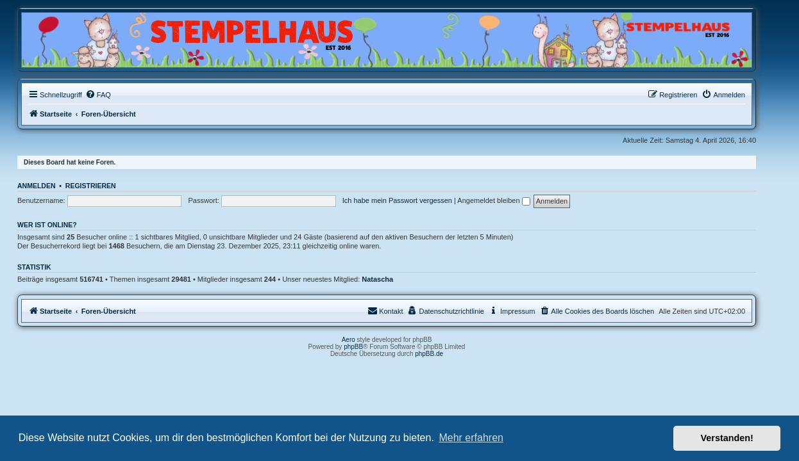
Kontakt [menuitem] (398, 310)
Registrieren (103, 186)
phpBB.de (442, 353)
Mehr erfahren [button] (471, 437)
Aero (361, 339)
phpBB (366, 346)
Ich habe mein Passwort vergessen (410, 200)
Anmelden (49, 186)
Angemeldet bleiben (506, 200)
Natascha (390, 279)
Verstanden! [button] (727, 438)
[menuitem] (111, 94)
